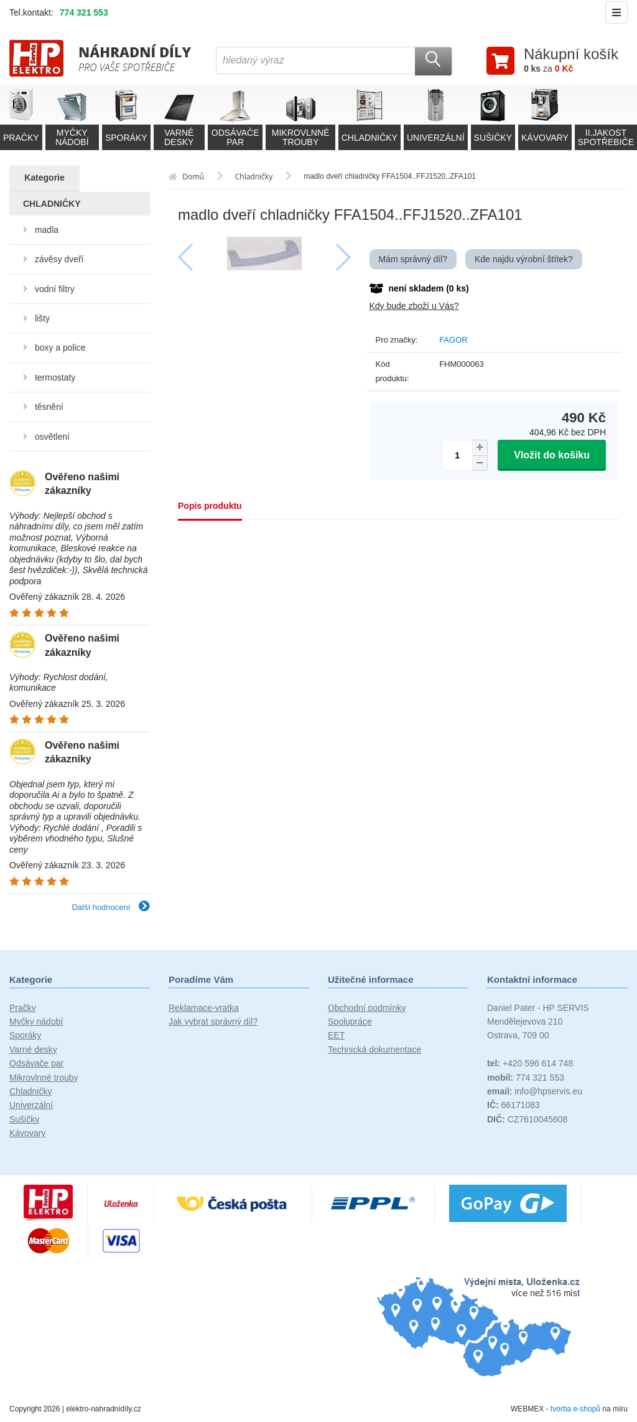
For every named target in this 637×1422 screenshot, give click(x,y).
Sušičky (24, 1119)
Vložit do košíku (552, 455)
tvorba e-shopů (575, 1409)
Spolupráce (350, 1021)
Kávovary (27, 1133)
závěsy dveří (59, 259)
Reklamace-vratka (204, 1008)
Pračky (22, 1008)
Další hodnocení (111, 907)
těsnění (49, 407)
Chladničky (30, 1091)
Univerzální (31, 1105)
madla (46, 230)
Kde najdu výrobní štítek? (524, 259)
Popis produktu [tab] (210, 506)
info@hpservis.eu (534, 1091)
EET (336, 1035)
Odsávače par (36, 1063)
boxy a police (60, 348)
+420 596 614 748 (530, 1063)
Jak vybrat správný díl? (213, 1021)
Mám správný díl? (413, 259)
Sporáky (25, 1035)
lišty (42, 318)
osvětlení (52, 437)
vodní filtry (55, 289)
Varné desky (33, 1050)
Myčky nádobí (36, 1021)
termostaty (55, 377)
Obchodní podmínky (367, 1008)
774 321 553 (84, 12)
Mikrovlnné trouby (43, 1078)
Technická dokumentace (374, 1050)
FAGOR (453, 339)
